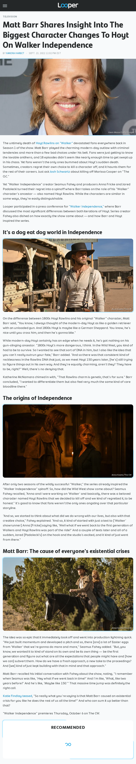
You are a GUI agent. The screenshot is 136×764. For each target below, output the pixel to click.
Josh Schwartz (60, 171)
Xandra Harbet (15, 53)
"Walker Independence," (86, 206)
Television (10, 16)
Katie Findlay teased (17, 696)
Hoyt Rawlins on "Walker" (54, 143)
